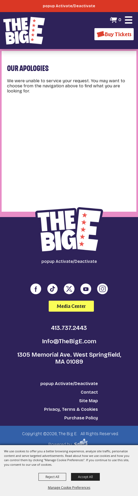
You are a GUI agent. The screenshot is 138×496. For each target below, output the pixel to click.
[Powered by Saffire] (81, 442)
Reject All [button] (52, 477)
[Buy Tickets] (114, 34)
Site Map (88, 400)
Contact (89, 392)
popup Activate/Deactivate (69, 383)
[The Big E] (24, 30)
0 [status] (119, 19)
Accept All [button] (85, 477)
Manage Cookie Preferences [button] (69, 487)
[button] (128, 20)
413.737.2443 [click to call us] (69, 328)
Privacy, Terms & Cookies (71, 409)
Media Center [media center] (71, 306)
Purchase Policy (81, 417)
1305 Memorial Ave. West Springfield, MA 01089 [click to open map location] (69, 358)
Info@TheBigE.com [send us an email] (69, 341)
